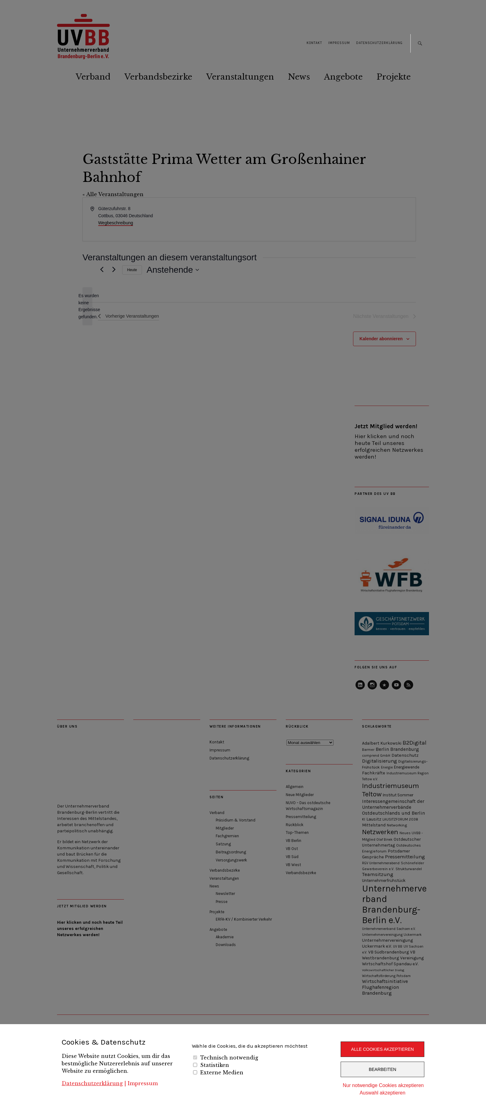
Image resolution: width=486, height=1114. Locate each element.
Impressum (143, 1083)
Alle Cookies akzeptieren (382, 1049)
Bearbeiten (382, 1069)
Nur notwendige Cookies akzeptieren (383, 1085)
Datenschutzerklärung (92, 1083)
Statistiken (214, 1065)
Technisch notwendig (229, 1058)
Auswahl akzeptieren (382, 1092)
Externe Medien (221, 1072)
